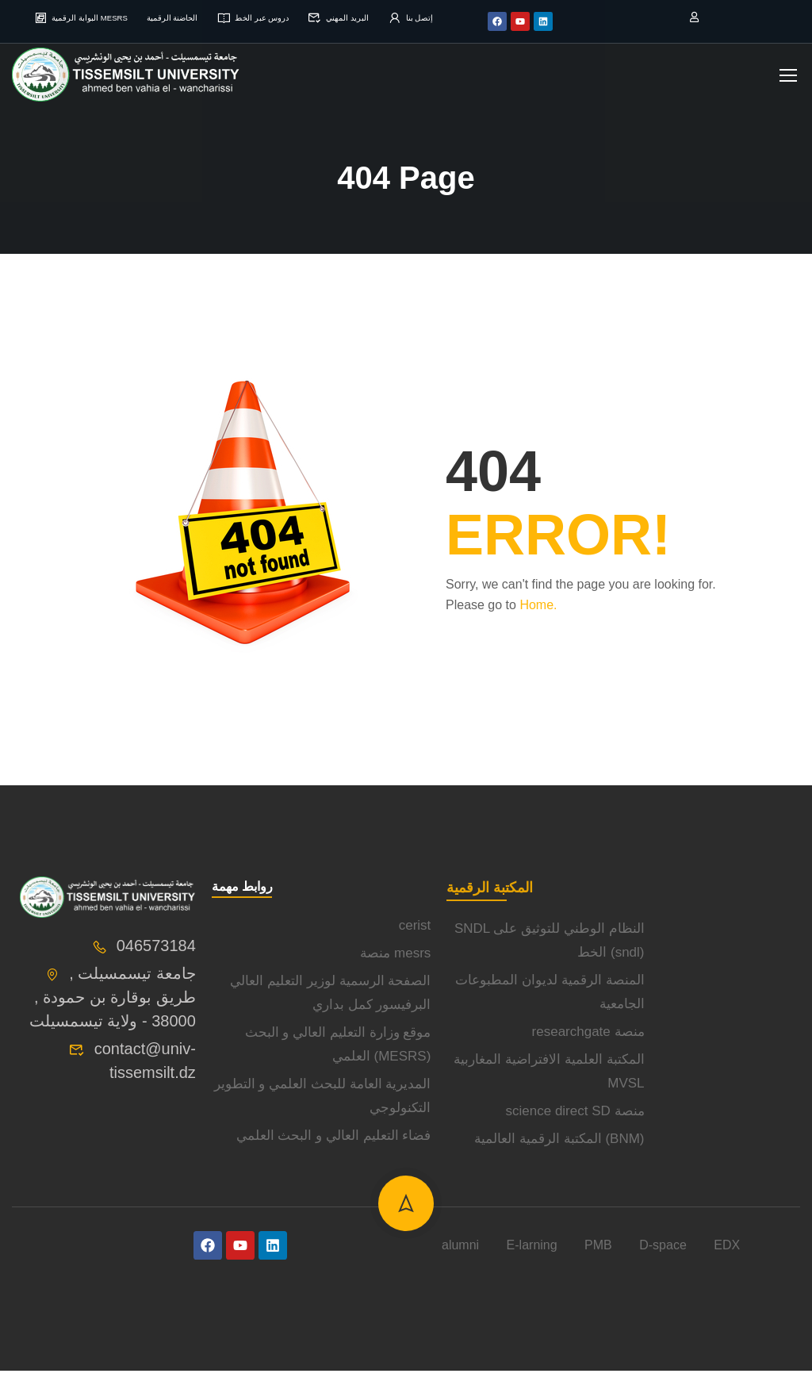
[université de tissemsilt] (726, 1006)
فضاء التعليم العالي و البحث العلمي (333, 1145)
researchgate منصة (588, 1041)
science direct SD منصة (575, 1121)
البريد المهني (396, 17)
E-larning (532, 1255)
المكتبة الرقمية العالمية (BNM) (559, 1149)
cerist (415, 935)
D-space (663, 1255)
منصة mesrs (395, 963)
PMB (598, 1255)
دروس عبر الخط (295, 17)
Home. (538, 615)
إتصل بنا (406, 29)
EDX (727, 1255)
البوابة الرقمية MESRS (85, 17)
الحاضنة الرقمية (197, 17)
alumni (460, 1255)
